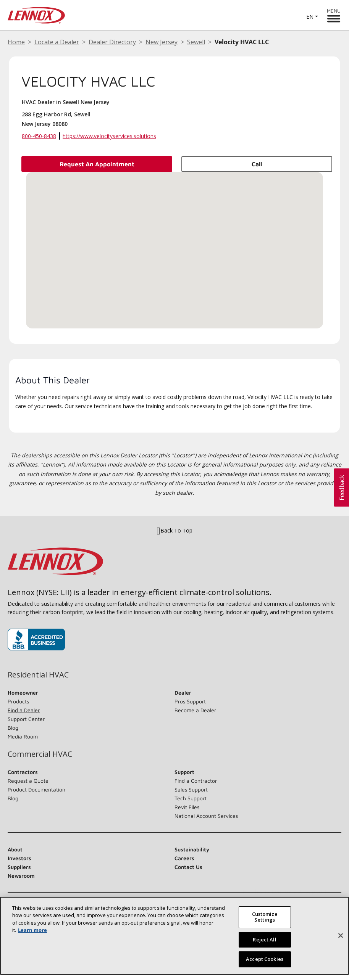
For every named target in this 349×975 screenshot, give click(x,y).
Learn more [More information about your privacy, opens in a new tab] (32, 930)
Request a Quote (28, 780)
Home (16, 42)
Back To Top (174, 530)
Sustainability (191, 849)
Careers (184, 858)
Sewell (196, 42)
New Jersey (161, 42)
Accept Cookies (264, 959)
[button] (174, 243)
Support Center (26, 719)
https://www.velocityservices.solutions (109, 136)
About (15, 849)
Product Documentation (36, 789)
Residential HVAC (38, 675)
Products (18, 701)
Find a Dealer (24, 710)
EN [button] (309, 16)
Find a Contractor (195, 780)
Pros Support (190, 701)
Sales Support (191, 789)
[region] (174, 936)
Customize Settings (265, 917)
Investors (19, 858)
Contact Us (188, 867)
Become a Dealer (195, 710)
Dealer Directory (112, 42)
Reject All (264, 939)
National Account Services (206, 815)
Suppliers (19, 867)
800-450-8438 (39, 136)
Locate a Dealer (56, 42)
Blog (13, 727)
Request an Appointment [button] (97, 164)
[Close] (340, 935)
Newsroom (21, 875)
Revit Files (186, 807)
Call (257, 164)
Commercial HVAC (40, 754)
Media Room (23, 736)
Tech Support (190, 798)
